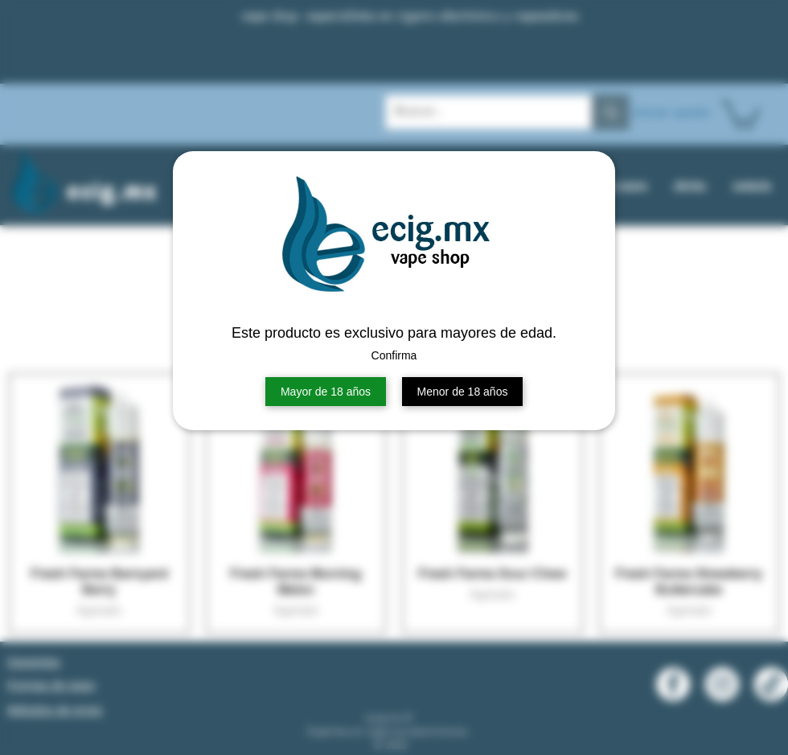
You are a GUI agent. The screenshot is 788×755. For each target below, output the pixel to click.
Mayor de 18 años (326, 391)
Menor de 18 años (462, 391)
